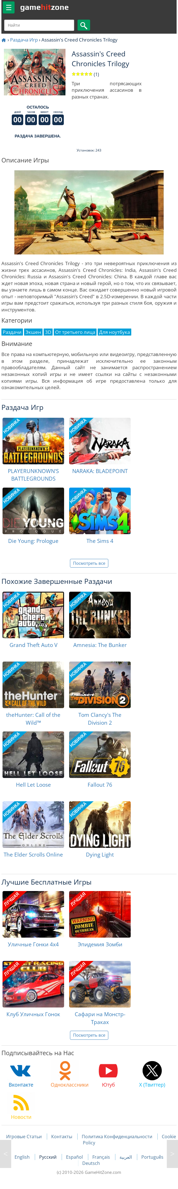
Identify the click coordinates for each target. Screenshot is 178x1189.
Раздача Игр (24, 39)
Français (101, 1157)
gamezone (44, 7)
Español (75, 1157)
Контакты (61, 1136)
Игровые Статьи (24, 1136)
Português (152, 1157)
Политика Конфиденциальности (117, 1136)
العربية (126, 1157)
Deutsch (91, 1163)
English (23, 1157)
